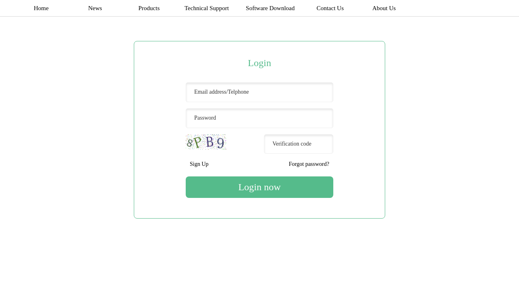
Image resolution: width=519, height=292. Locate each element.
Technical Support (206, 8)
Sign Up (199, 164)
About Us (384, 8)
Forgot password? (309, 164)
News (95, 8)
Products (149, 8)
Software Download (270, 8)
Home (41, 8)
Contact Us (330, 8)
